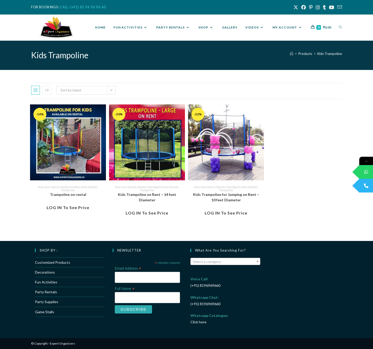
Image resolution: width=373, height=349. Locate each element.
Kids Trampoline (329, 54)
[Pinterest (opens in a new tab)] (310, 7)
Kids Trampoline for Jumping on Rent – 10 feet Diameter (226, 197)
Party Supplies (46, 302)
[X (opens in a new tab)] (296, 7)
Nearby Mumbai (70, 187)
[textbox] (225, 261)
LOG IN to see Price (68, 207)
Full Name (124, 288)
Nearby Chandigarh (149, 187)
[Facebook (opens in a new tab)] (303, 7)
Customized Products (52, 262)
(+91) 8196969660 (205, 285)
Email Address (128, 268)
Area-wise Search (48, 187)
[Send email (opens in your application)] (339, 7)
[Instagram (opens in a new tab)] (317, 7)
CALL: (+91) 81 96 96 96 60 (83, 7)
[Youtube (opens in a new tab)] (331, 7)
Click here (198, 322)
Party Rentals (89, 187)
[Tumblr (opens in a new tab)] (324, 7)
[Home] (291, 54)
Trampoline (68, 190)
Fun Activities (46, 282)
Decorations (45, 272)
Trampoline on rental (68, 194)
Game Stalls (44, 312)
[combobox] (225, 261)
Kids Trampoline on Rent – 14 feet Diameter (147, 197)
